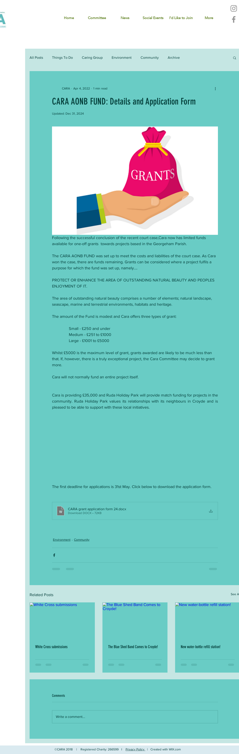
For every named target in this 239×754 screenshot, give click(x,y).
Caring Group (92, 57)
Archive (174, 57)
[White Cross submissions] (62, 621)
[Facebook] (233, 19)
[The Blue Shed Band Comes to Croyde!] (135, 621)
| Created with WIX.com (164, 749)
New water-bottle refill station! (200, 646)
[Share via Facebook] (54, 555)
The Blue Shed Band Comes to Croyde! (133, 646)
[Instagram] (233, 8)
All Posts (36, 57)
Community (150, 57)
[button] (234, 57)
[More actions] (215, 88)
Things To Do (62, 57)
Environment (122, 57)
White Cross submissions (51, 646)
